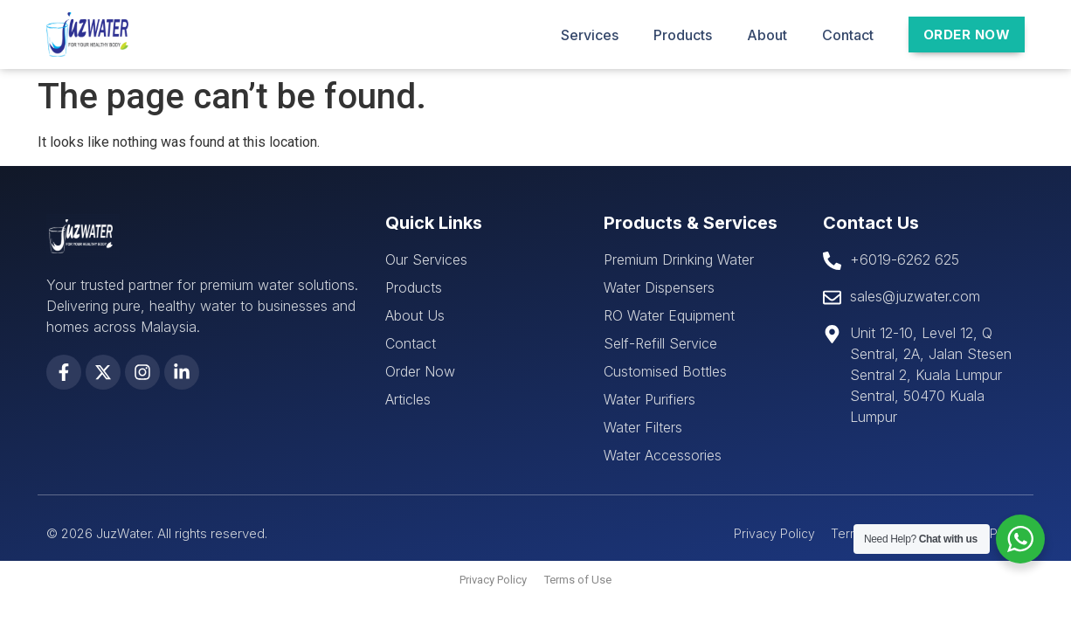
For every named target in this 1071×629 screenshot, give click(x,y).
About (767, 35)
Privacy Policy (493, 579)
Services (589, 35)
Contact (848, 35)
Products (682, 35)
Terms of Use (578, 579)
